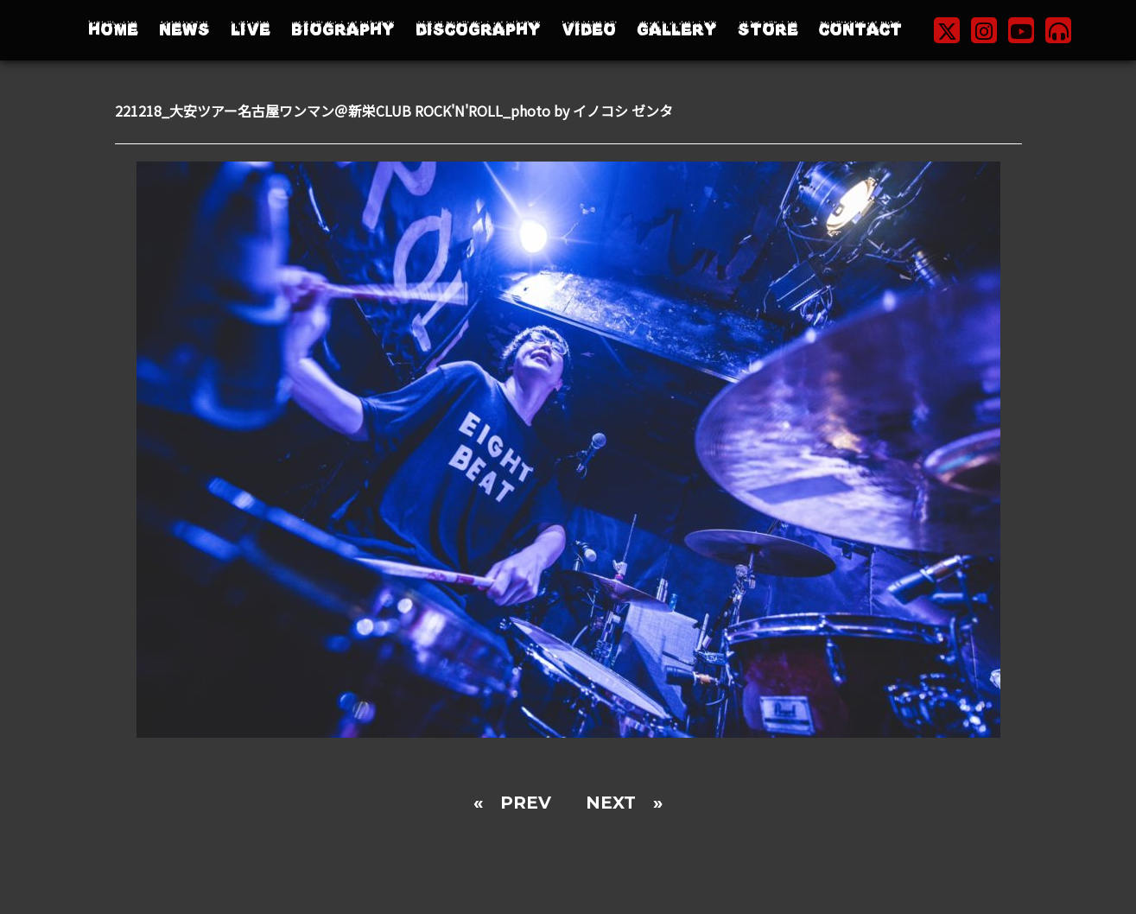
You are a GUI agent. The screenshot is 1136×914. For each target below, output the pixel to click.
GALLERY (677, 30)
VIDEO (589, 30)
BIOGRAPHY (343, 30)
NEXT (611, 802)
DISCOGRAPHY (478, 30)
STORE (768, 30)
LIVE (250, 30)
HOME (113, 30)
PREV (525, 802)
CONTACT (860, 30)
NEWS (184, 30)
